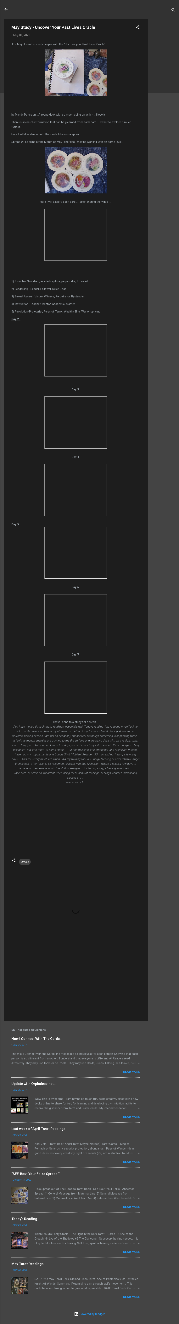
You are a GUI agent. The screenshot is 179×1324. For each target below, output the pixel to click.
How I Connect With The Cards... (37, 1039)
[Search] (173, 10)
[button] (137, 28)
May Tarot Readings (27, 1264)
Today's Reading (24, 1219)
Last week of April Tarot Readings (38, 1129)
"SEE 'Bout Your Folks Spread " (35, 1174)
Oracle (25, 862)
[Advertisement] (163, 77)
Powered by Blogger (89, 1314)
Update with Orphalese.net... (34, 1084)
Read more (131, 1072)
